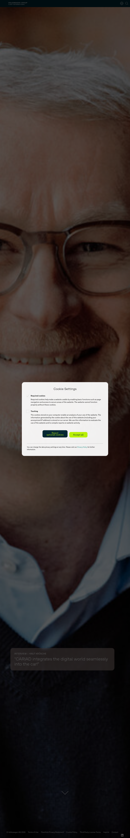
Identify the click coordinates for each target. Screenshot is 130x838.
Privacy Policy (82, 447)
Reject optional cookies (55, 434)
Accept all (78, 434)
